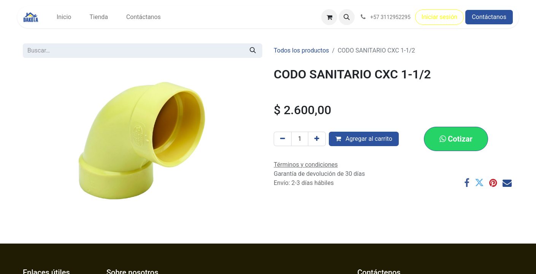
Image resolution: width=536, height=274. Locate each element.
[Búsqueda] (252, 50)
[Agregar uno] (317, 139)
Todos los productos (301, 50)
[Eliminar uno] (283, 139)
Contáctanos (489, 17)
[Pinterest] (493, 182)
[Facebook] (466, 182)
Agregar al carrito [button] (363, 138)
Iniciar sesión (439, 17)
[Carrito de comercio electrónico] (329, 17)
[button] (347, 17)
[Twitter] (479, 182)
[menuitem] (64, 17)
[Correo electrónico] (507, 182)
